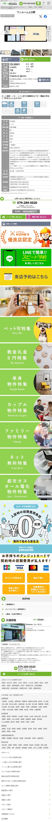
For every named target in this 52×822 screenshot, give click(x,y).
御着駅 (22, 719)
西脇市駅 (18, 747)
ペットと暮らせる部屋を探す (11, 767)
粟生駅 (31, 745)
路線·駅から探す (7, 790)
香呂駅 (30, 728)
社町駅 (4, 747)
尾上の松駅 (11, 707)
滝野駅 (9, 747)
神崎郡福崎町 (15, 685)
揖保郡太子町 (29, 685)
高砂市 (25, 683)
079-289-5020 (29, 3)
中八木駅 (45, 701)
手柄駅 (31, 709)
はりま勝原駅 (5, 722)
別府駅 (46, 704)
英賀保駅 (39, 719)
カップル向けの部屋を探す (10, 771)
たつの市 (30, 683)
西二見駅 (34, 704)
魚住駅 (26, 716)
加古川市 (9, 683)
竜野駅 (17, 722)
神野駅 (15, 745)
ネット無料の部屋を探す (10, 786)
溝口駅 (35, 728)
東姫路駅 (28, 719)
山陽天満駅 (27, 738)
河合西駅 (37, 745)
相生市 (41, 683)
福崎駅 (40, 728)
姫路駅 (40, 7)
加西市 (4, 685)
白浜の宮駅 (10, 709)
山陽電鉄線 (4, 698)
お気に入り (44, 4)
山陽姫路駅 (37, 709)
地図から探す (6, 800)
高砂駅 (17, 707)
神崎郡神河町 (37, 688)
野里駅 (14, 728)
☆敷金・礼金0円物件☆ (13, 614)
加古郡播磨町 (38, 685)
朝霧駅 (4, 716)
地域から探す (6, 795)
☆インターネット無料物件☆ (15, 609)
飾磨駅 (21, 709)
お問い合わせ (29, 59)
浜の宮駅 (4, 707)
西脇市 (36, 683)
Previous (2, 34)
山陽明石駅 (17, 701)
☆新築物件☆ (10, 604)
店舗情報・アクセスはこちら (11, 644)
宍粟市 (30, 688)
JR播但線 (4, 726)
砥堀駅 (19, 728)
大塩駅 (40, 707)
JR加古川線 (4, 742)
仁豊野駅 (24, 728)
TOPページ (5, 753)
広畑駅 (21, 738)
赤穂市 (9, 685)
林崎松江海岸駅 (32, 701)
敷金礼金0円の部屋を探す (10, 776)
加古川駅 (44, 716)
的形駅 (45, 707)
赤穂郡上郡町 (5, 688)
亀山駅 (26, 709)
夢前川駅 (15, 738)
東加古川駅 (37, 716)
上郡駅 (33, 722)
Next (50, 34)
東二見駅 (28, 704)
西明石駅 (14, 716)
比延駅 (30, 747)
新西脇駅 (24, 747)
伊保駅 (27, 707)
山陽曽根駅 (34, 707)
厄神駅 (20, 745)
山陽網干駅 (40, 738)
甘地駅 (45, 728)
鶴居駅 (4, 731)
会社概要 (4, 819)
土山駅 (31, 716)
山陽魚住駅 (21, 704)
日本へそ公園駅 (37, 747)
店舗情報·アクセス (7, 814)
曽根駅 (9, 719)
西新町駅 (24, 701)
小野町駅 (25, 745)
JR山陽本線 (4, 713)
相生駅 (22, 722)
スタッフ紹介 (6, 804)
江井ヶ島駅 (5, 704)
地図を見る (46, 80)
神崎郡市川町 (23, 688)
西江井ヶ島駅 (13, 704)
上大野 (35, 7)
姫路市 (30, 7)
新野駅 (9, 731)
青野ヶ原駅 (44, 745)
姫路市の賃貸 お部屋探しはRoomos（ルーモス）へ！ (14, 7)
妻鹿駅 (16, 709)
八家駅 (4, 709)
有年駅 (27, 722)
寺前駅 (14, 731)
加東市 (15, 683)
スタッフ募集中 (6, 809)
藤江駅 (40, 701)
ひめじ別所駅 (15, 719)
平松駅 (34, 738)
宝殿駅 (4, 719)
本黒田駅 (45, 747)
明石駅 (9, 716)
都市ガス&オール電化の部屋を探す (13, 781)
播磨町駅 (40, 704)
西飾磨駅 (9, 738)
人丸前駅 (10, 701)
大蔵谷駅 (4, 701)
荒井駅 (22, 707)
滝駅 (13, 747)
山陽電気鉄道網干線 (7, 735)
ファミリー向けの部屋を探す (11, 757)
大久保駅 (20, 716)
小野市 (46, 683)
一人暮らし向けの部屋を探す (11, 762)
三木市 (20, 683)
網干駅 (12, 722)
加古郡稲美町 (14, 688)
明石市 (22, 685)
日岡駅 (10, 745)
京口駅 (9, 728)
